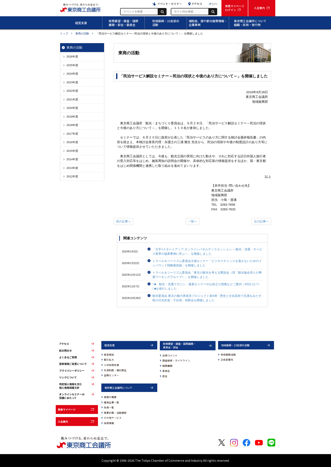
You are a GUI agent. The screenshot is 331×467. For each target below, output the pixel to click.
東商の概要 (110, 397)
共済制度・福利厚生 (115, 370)
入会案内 (63, 421)
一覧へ (192, 221)
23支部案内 (227, 359)
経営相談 (109, 354)
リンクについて (68, 377)
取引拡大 (109, 359)
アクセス (64, 343)
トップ (64, 33)
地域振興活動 (228, 354)
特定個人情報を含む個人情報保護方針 (70, 385)
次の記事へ (261, 221)
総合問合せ (65, 350)
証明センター (111, 375)
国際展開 (167, 365)
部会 (164, 376)
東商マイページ (67, 409)
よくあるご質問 (68, 357)
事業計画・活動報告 (115, 412)
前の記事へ (123, 221)
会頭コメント (170, 355)
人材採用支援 (111, 365)
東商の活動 (82, 33)
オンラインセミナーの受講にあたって (71, 396)
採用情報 (109, 423)
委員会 (166, 371)
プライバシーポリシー (71, 370)
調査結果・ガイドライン (176, 360)
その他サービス (113, 417)
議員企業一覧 (111, 402)
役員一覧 (109, 407)
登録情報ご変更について (73, 364)
